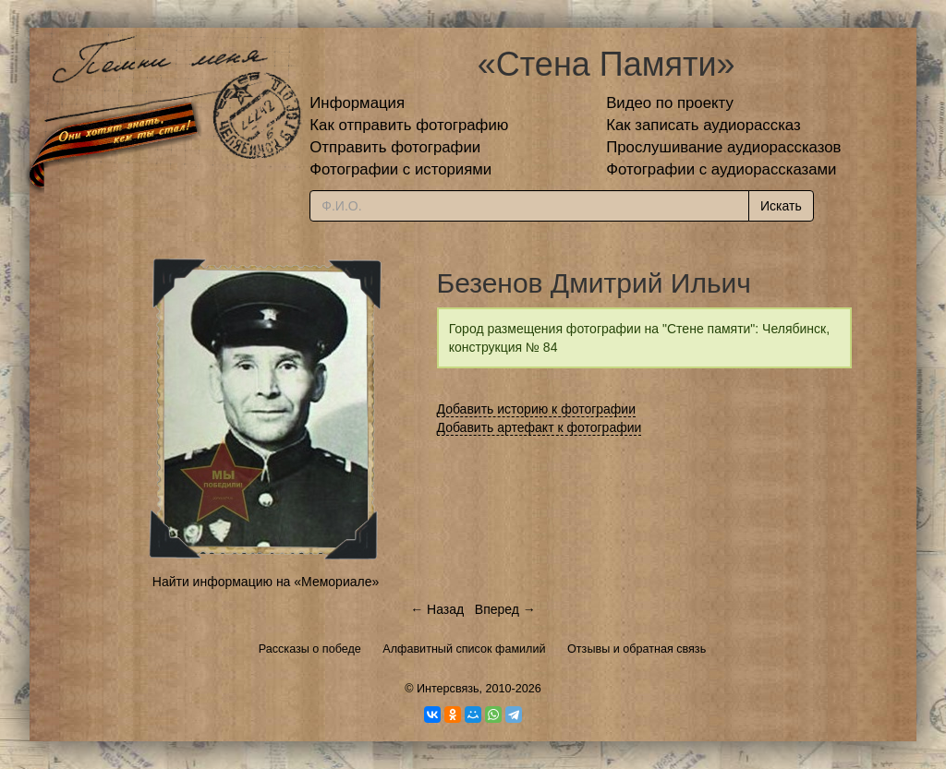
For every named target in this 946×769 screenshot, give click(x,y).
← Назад (437, 609)
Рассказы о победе (310, 649)
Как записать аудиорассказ (703, 125)
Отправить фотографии (394, 147)
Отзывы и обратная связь (636, 649)
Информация (357, 103)
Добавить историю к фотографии (537, 409)
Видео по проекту (670, 103)
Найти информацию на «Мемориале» (265, 581)
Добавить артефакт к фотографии (539, 427)
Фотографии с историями (400, 169)
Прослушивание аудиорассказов (723, 147)
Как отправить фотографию (408, 125)
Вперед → (505, 609)
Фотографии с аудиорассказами (721, 169)
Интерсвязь (448, 688)
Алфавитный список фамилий (463, 649)
